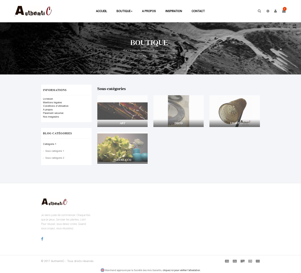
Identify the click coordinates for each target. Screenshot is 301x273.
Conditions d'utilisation (56, 105)
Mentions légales (52, 102)
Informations (55, 90)
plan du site (289, 24)
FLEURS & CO (122, 160)
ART (122, 123)
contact (275, 24)
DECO (179, 123)
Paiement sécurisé (53, 113)
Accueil (142, 55)
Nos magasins (51, 116)
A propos (48, 109)
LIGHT (234, 123)
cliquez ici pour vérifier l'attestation (181, 270)
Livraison (48, 98)
